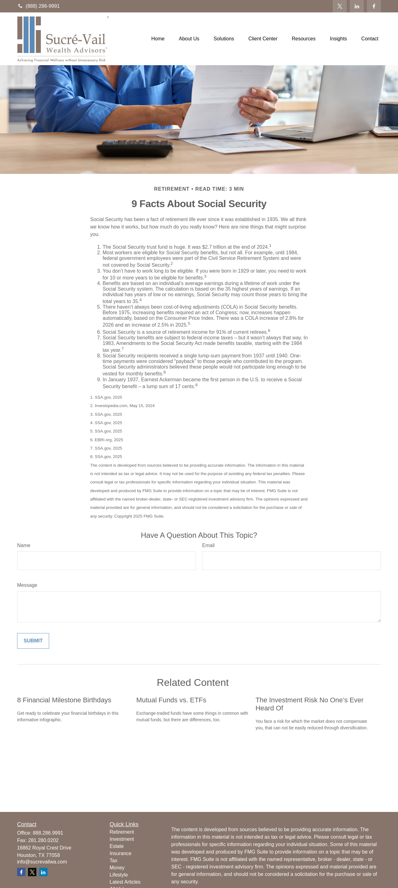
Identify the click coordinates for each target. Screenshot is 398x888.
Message (27, 585)
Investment (122, 839)
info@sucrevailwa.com (42, 861)
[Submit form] (33, 641)
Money (117, 867)
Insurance (121, 853)
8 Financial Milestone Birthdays (64, 700)
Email (208, 545)
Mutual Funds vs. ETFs (171, 700)
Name (23, 545)
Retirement (122, 832)
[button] (158, 39)
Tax (114, 860)
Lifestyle (119, 874)
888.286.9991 (48, 833)
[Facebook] (374, 6)
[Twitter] (340, 6)
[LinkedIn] (357, 6)
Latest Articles (125, 882)
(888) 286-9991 (38, 6)
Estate (117, 846)
